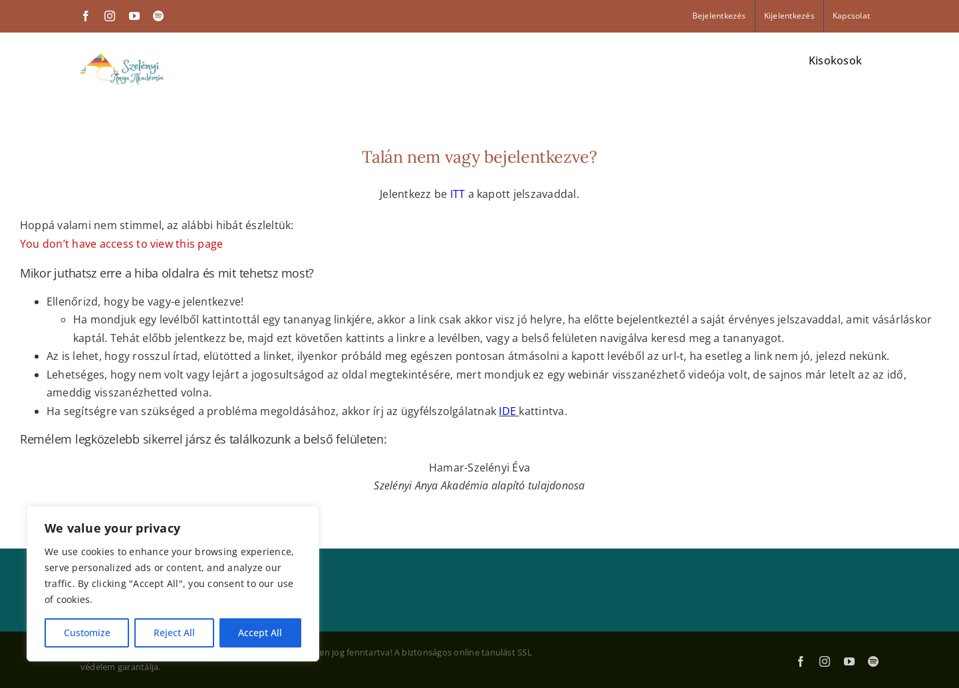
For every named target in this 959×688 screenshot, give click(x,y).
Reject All (174, 632)
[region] (173, 583)
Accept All (260, 632)
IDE (507, 411)
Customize (87, 632)
